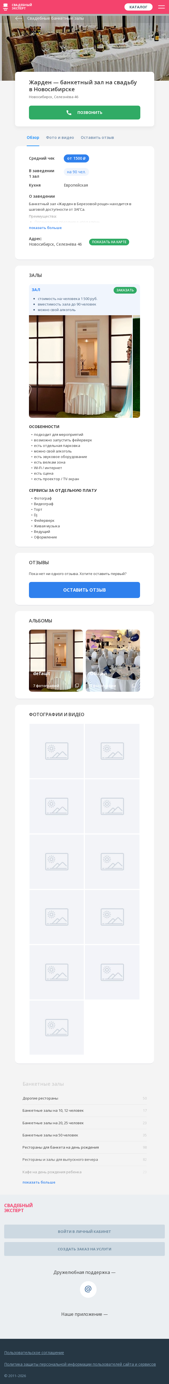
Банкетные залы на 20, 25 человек (85, 1123)
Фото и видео (60, 137)
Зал (36, 289)
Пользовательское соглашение (34, 1352)
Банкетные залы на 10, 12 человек (85, 1110)
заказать (125, 290)
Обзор (33, 137)
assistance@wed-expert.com (88, 1289)
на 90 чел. (76, 171)
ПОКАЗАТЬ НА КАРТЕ (109, 242)
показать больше (45, 227)
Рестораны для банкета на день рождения (85, 1147)
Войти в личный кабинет (84, 1231)
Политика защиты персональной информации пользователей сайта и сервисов (80, 1364)
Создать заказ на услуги (84, 1248)
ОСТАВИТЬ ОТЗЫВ (84, 590)
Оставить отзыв (97, 137)
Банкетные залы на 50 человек (85, 1135)
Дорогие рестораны (85, 1098)
